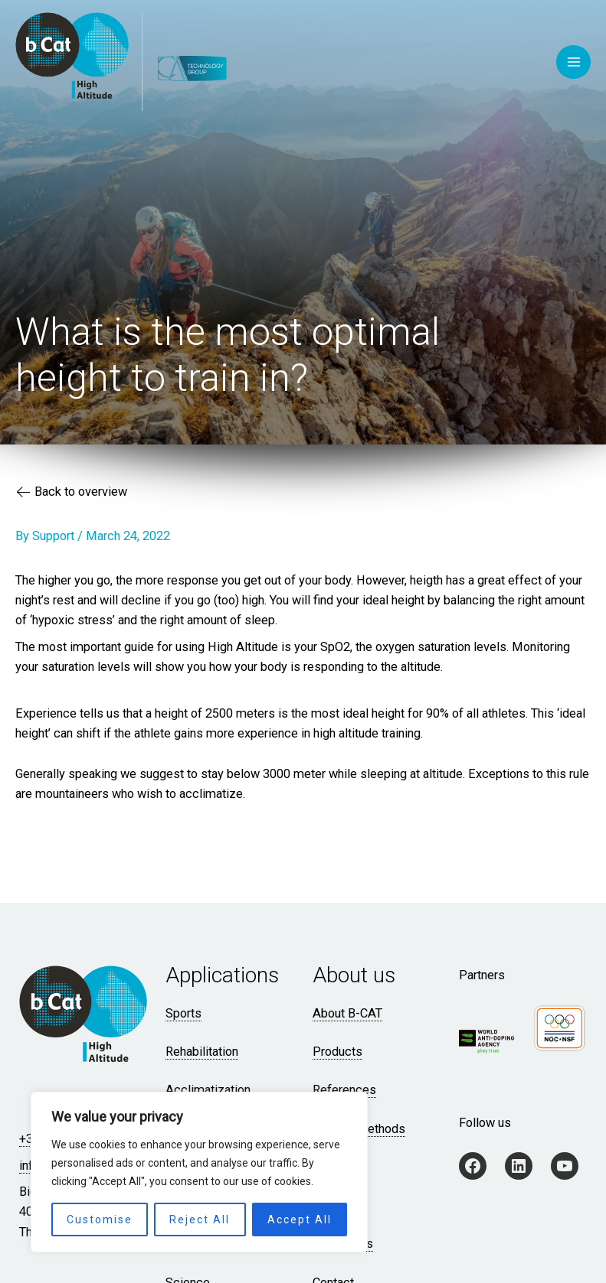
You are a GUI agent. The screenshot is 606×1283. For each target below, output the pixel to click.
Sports (183, 1013)
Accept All (299, 1219)
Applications (222, 975)
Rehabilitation (201, 1051)
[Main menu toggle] (573, 62)
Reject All (199, 1219)
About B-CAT (347, 1013)
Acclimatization (208, 1090)
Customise (100, 1219)
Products (337, 1051)
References (344, 1090)
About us (354, 975)
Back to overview (72, 493)
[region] (199, 1172)
